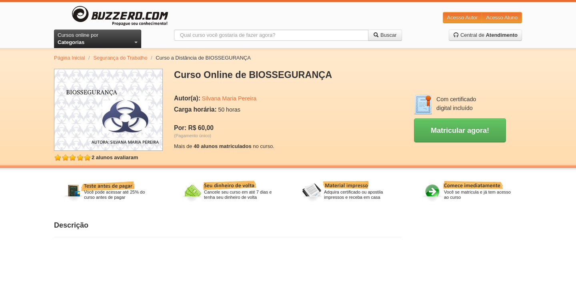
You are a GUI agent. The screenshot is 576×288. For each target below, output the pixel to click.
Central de (485, 35)
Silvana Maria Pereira (229, 98)
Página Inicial (69, 58)
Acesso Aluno (502, 17)
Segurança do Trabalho (120, 58)
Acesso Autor (462, 17)
